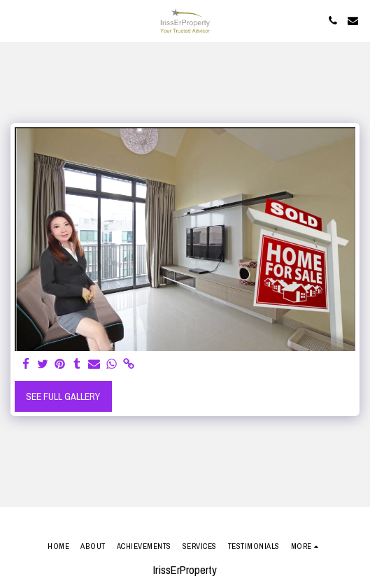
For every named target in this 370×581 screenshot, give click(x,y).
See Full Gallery (63, 396)
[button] (15, 20)
